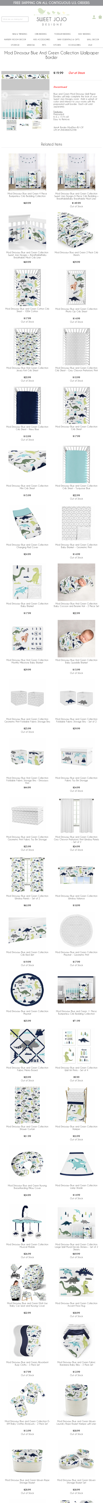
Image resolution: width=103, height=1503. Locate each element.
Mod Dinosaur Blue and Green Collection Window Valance (76, 897)
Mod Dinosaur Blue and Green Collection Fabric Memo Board (27, 1068)
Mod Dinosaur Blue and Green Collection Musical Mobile (27, 1245)
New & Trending (19, 34)
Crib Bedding (41, 34)
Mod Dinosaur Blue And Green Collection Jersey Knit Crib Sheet (27, 369)
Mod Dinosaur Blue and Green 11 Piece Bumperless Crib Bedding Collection (76, 1012)
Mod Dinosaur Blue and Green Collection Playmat (27, 1012)
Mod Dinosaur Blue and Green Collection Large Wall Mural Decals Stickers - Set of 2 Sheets (76, 1247)
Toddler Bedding (62, 34)
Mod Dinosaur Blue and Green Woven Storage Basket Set (76, 1481)
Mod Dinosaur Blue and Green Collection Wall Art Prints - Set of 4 (76, 1068)
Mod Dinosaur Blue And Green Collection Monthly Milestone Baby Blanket (27, 661)
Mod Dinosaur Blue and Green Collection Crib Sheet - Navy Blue (27, 427)
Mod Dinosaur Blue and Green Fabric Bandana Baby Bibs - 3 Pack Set (76, 1363)
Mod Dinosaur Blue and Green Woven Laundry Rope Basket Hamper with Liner (76, 1422)
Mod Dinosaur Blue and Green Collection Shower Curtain (27, 1127)
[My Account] (94, 17)
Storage (15, 45)
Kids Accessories (41, 39)
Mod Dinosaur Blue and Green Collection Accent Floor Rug (76, 1304)
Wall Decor (93, 39)
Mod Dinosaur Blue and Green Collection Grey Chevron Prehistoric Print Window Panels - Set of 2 (76, 839)
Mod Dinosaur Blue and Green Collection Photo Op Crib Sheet (76, 310)
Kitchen (57, 45)
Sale (90, 45)
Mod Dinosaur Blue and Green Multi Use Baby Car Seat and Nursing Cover (27, 1304)
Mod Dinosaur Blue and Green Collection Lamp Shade (76, 1186)
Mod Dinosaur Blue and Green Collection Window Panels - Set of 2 (27, 897)
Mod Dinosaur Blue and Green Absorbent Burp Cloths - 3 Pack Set (27, 1363)
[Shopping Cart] (100, 17)
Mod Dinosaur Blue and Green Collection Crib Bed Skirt (27, 953)
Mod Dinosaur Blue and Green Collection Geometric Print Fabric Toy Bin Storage (27, 838)
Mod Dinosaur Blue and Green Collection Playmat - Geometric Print (76, 953)
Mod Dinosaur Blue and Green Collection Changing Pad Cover (27, 545)
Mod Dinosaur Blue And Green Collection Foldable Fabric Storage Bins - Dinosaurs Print (27, 780)
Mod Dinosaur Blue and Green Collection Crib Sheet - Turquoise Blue (76, 486)
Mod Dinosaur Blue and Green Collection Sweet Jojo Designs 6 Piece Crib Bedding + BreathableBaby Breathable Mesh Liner (76, 196)
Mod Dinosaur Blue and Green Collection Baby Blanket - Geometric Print (76, 545)
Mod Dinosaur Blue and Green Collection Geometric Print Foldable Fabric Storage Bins (27, 720)
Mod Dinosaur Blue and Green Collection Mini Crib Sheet (27, 486)
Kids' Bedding (84, 34)
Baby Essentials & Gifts (69, 39)
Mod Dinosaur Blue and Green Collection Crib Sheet (76, 427)
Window (31, 45)
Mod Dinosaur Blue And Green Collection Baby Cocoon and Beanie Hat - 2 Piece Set (76, 604)
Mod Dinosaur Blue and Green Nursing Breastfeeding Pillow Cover (27, 1186)
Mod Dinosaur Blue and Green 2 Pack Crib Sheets (76, 253)
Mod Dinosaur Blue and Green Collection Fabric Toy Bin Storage (76, 779)
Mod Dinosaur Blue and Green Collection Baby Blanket (27, 604)
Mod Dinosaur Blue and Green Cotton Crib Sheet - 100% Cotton (27, 310)
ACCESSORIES (74, 45)
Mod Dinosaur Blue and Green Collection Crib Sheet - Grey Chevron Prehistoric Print (76, 369)
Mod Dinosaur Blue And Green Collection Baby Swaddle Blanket (76, 661)
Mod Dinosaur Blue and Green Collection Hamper (76, 1127)
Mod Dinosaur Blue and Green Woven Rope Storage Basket (27, 1481)
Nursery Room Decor (15, 39)
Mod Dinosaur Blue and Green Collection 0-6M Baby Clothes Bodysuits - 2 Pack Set (27, 1422)
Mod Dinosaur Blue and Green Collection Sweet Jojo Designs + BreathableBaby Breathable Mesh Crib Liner (27, 255)
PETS (44, 45)
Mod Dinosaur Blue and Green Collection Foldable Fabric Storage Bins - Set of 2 (76, 720)
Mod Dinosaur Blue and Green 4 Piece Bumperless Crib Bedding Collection (27, 194)
